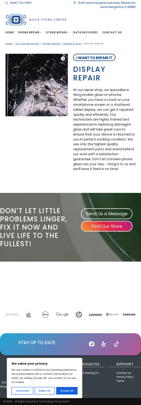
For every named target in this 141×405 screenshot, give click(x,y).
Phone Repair (28, 32)
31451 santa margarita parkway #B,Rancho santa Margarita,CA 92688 (104, 5)
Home (9, 43)
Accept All (66, 390)
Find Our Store (106, 226)
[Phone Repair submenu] (41, 32)
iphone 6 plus (72, 43)
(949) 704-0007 (18, 3)
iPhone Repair (51, 43)
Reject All (44, 390)
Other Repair (56, 32)
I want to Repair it (94, 57)
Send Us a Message (106, 214)
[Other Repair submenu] (68, 32)
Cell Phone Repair (27, 43)
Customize (22, 390)
